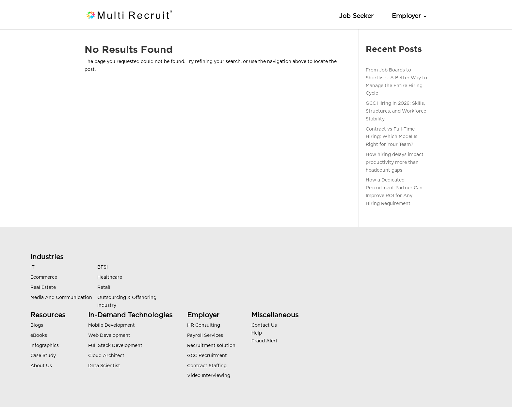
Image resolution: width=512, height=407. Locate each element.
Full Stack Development (115, 345)
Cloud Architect (106, 355)
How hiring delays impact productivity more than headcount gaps (395, 162)
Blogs (36, 325)
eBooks (38, 335)
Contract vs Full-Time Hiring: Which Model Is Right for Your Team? (391, 137)
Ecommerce (43, 277)
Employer (406, 16)
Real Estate (43, 287)
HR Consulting (203, 325)
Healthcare (109, 277)
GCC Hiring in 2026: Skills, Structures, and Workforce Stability (396, 111)
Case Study (43, 355)
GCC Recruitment (207, 355)
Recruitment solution (211, 345)
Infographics (44, 345)
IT (32, 267)
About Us (41, 366)
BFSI (102, 267)
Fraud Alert (264, 341)
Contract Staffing (207, 366)
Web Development (109, 335)
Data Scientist (104, 366)
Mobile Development (111, 325)
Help (256, 333)
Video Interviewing (208, 375)
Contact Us (264, 325)
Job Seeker (356, 16)
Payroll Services (205, 335)
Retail (103, 287)
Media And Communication (61, 297)
